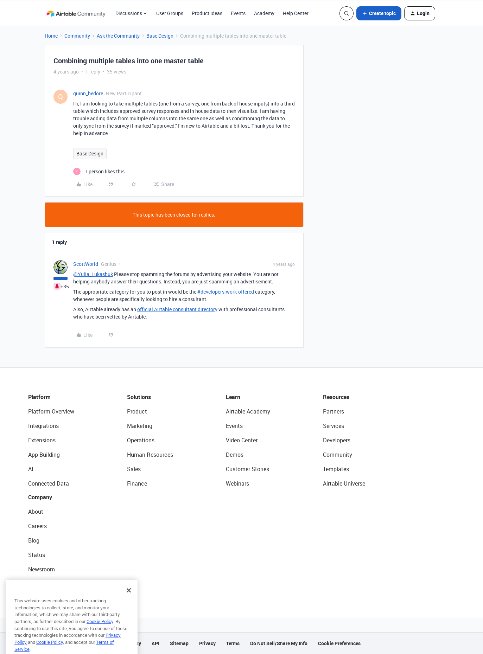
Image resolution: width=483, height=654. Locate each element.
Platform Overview (51, 411)
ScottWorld (85, 264)
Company (40, 497)
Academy (264, 13)
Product (137, 411)
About (35, 511)
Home (51, 35)
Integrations (43, 426)
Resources (336, 397)
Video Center (242, 440)
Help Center (296, 13)
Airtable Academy (248, 411)
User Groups (169, 13)
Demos (234, 455)
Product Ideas (207, 13)
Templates (336, 469)
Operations (140, 440)
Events (238, 13)
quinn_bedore (88, 93)
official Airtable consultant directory (177, 309)
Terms (233, 643)
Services (333, 426)
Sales (134, 469)
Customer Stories (247, 469)
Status (36, 555)
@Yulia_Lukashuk (93, 274)
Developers (336, 440)
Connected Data (48, 483)
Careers (37, 526)
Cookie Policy (100, 630)
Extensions (42, 440)
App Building (44, 455)
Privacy (207, 643)
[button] (378, 13)
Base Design (159, 35)
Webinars (237, 483)
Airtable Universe (344, 483)
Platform (39, 397)
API (155, 643)
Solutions (139, 397)
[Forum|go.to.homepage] (76, 13)
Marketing (139, 426)
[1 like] (99, 171)
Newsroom (41, 569)
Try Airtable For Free (53, 584)
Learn (233, 397)
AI (30, 469)
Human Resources (150, 455)
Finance (137, 483)
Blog (33, 540)
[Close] (128, 599)
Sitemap (179, 643)
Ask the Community (118, 35)
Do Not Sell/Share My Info (278, 643)
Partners (333, 411)
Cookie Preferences (339, 643)
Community (77, 35)
